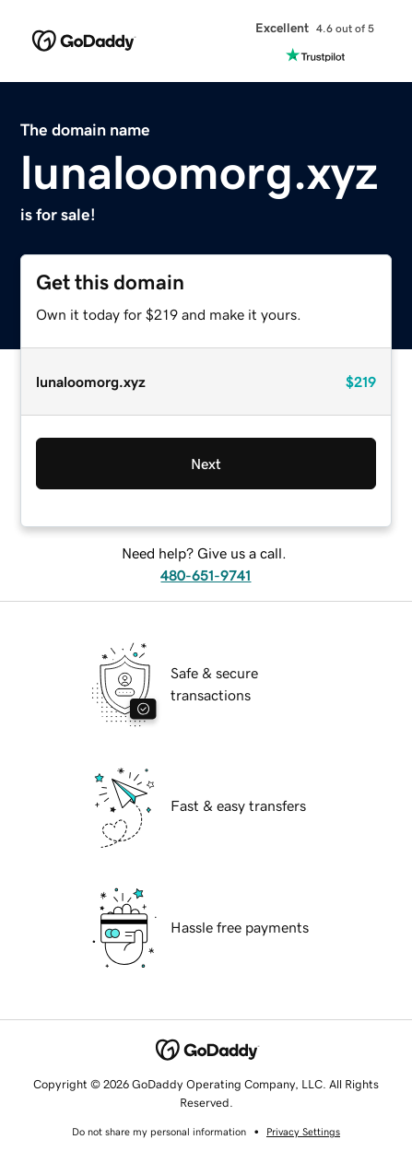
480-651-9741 (205, 575)
